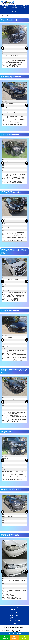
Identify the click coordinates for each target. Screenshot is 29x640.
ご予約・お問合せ (14, 615)
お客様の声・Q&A (14, 618)
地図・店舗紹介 (14, 609)
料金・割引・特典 (14, 607)
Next (26, 48)
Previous (2, 48)
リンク (14, 623)
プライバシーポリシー (14, 620)
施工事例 (14, 612)
